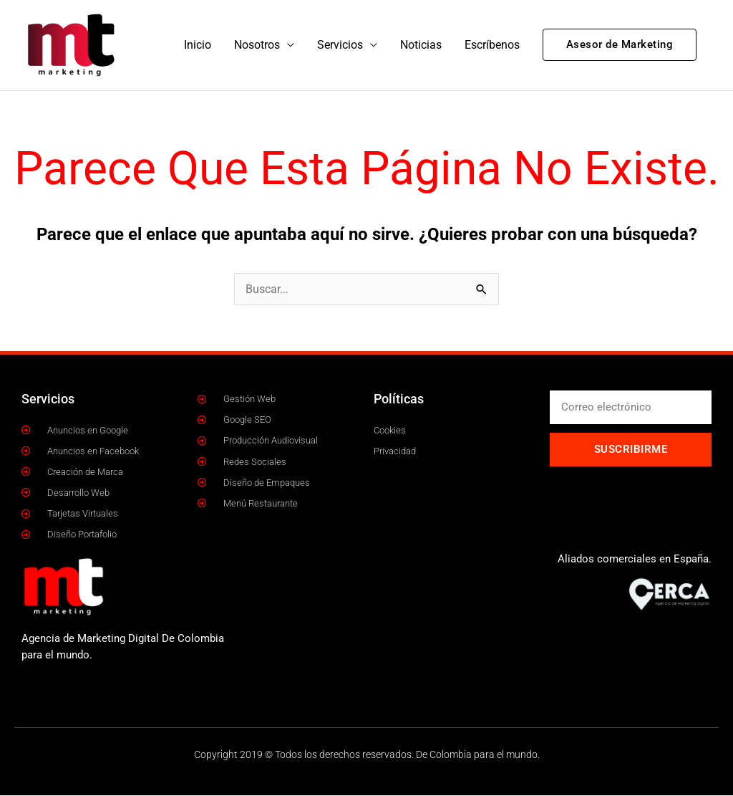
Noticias (421, 45)
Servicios (340, 45)
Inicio (197, 45)
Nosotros (257, 45)
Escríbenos (492, 45)
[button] (620, 45)
